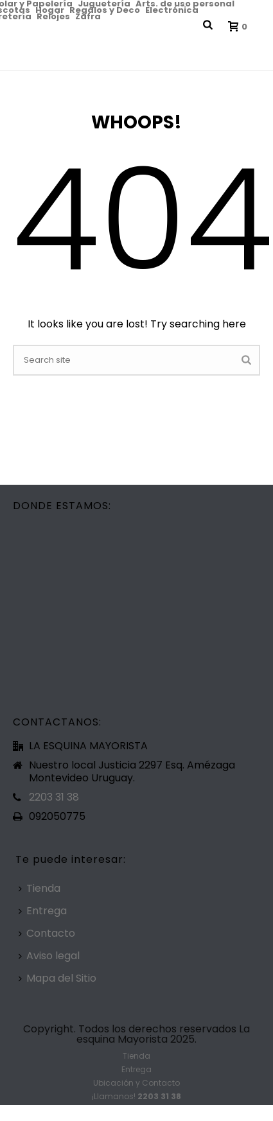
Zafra (88, 16)
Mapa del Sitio (57, 978)
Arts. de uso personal (185, 3)
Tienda (39, 888)
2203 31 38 (54, 797)
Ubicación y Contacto (136, 1083)
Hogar (49, 9)
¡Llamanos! (136, 1096)
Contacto (47, 933)
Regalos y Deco (104, 9)
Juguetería (104, 3)
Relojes (53, 16)
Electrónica (171, 9)
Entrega (43, 910)
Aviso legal (49, 955)
